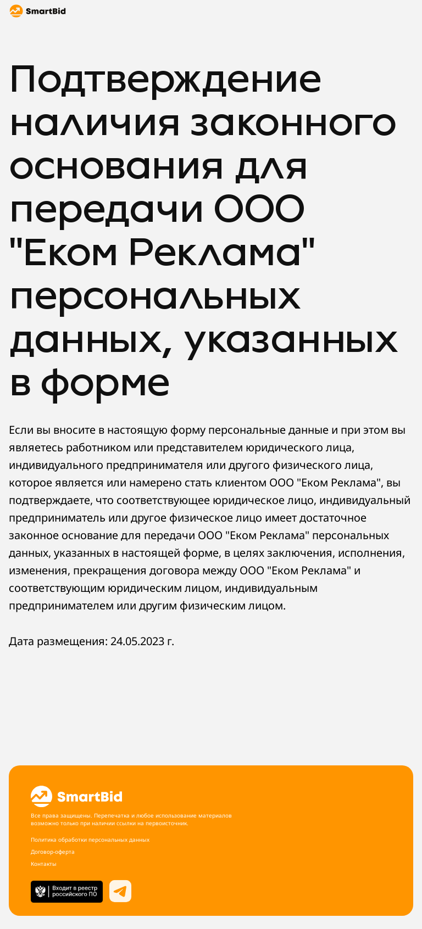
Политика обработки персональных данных (90, 839)
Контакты (44, 864)
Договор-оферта (53, 851)
